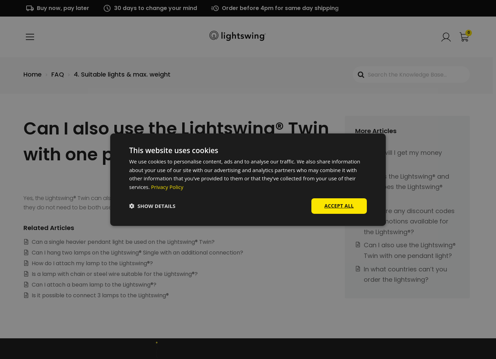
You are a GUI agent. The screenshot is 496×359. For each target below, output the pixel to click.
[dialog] (248, 179)
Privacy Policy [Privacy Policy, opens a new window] (167, 186)
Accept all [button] (339, 205)
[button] (152, 206)
